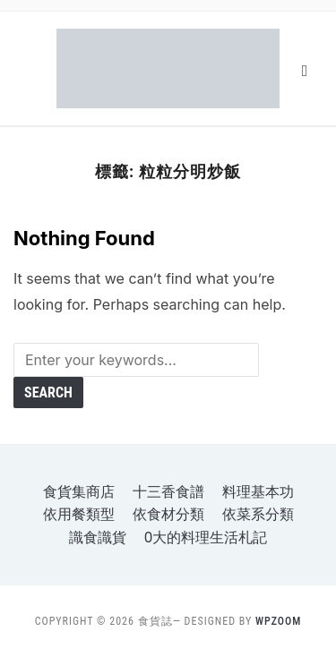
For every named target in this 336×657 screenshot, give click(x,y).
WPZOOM (278, 621)
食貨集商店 (79, 491)
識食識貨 (97, 537)
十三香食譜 (168, 491)
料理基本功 (258, 491)
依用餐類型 (79, 514)
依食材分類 (168, 514)
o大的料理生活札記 (206, 537)
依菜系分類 (258, 514)
